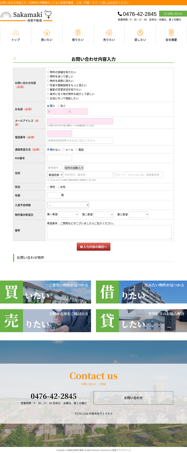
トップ (15, 35)
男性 (52, 187)
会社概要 (171, 35)
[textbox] (69, 214)
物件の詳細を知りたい (63, 72)
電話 (81, 149)
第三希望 (122, 214)
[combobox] (68, 214)
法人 (62, 106)
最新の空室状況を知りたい (65, 89)
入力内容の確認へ (93, 246)
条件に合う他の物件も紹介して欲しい (72, 94)
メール (69, 149)
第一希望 (52, 214)
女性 (62, 187)
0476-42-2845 (54, 396)
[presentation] (77, 214)
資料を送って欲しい (61, 76)
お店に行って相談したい (64, 98)
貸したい (140, 35)
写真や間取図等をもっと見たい (68, 85)
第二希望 (87, 214)
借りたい (78, 35)
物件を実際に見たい (61, 81)
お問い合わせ (173, 13)
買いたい (47, 35)
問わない (55, 149)
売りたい (109, 35)
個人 (52, 106)
